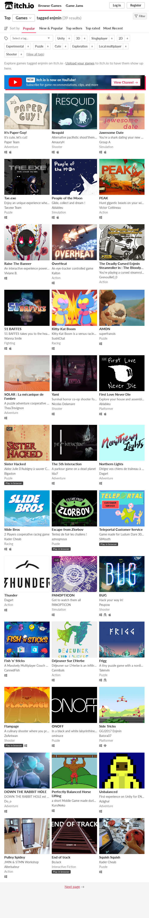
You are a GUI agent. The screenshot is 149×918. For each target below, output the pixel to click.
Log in (117, 5)
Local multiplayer (110, 46)
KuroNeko (58, 805)
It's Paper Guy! (15, 132)
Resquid (58, 132)
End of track (61, 857)
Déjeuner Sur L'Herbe (68, 661)
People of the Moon (67, 198)
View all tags (35, 54)
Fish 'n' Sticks (14, 661)
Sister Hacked (15, 464)
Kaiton (56, 273)
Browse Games (49, 5)
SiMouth (105, 539)
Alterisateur (11, 867)
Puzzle (39, 46)
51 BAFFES (12, 329)
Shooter (11, 54)
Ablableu (57, 207)
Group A (104, 142)
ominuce (57, 736)
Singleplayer (99, 38)
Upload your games (79, 63)
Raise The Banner (17, 263)
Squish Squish (109, 857)
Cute (58, 46)
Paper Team (12, 142)
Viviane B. (10, 273)
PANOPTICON (63, 595)
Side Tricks (107, 726)
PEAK (103, 198)
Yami (55, 394)
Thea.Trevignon (14, 408)
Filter (139, 16)
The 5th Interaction (67, 464)
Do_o (7, 801)
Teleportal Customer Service (121, 529)
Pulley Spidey (14, 857)
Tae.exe (10, 198)
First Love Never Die (115, 394)
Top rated (92, 28)
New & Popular (51, 28)
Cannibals (58, 670)
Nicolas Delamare (63, 404)
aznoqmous (59, 539)
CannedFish (12, 670)
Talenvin (104, 670)
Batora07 (105, 736)
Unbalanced (108, 792)
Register (135, 5)
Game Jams (74, 5)
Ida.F (55, 473)
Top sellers (74, 28)
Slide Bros (12, 529)
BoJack (56, 862)
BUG (103, 595)
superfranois (107, 333)
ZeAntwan (11, 736)
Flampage (11, 726)
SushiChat (58, 338)
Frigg (102, 661)
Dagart (103, 473)
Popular (29, 28)
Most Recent (113, 28)
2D (121, 38)
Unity (61, 38)
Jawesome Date (111, 132)
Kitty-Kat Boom (64, 329)
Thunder (10, 595)
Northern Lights (111, 464)
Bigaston (10, 473)
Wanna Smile (13, 338)
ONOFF (58, 726)
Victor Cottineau (110, 207)
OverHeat (59, 263)
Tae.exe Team (12, 207)
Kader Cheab (12, 539)
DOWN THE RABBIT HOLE (25, 792)
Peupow (104, 605)
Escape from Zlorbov (67, 529)
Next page (72, 886)
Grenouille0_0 (108, 277)
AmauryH (58, 142)
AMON (104, 329)
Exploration (80, 46)
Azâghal (104, 801)
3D (78, 38)
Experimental (15, 46)
